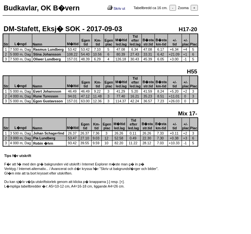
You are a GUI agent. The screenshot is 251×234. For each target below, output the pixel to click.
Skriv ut (116, 8)
